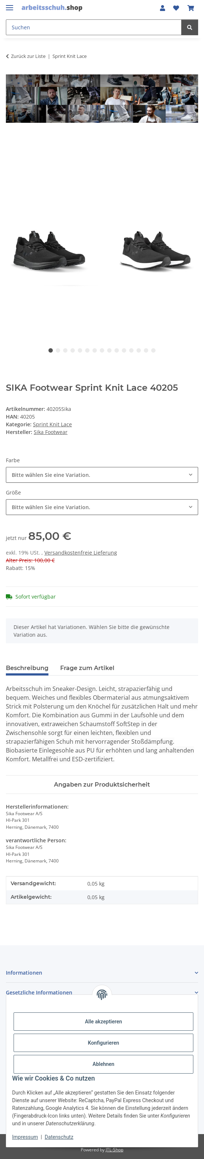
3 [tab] (65, 350)
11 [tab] (124, 350)
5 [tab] (80, 350)
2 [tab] (58, 350)
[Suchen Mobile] (94, 27)
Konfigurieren (103, 1043)
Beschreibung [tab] (27, 668)
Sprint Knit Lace (52, 424)
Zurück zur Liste (28, 56)
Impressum (25, 1137)
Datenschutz (59, 1137)
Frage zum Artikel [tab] (87, 668)
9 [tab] (109, 350)
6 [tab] (87, 350)
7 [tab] (94, 350)
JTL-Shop (114, 1150)
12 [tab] (131, 350)
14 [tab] (146, 350)
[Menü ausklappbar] (9, 4)
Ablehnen (103, 1064)
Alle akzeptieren (103, 1021)
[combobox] (102, 475)
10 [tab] (116, 350)
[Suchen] (189, 27)
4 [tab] (72, 350)
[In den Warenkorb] (12, 139)
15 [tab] (153, 350)
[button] (162, 8)
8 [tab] (102, 350)
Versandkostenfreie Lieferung (80, 552)
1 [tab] (50, 350)
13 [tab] (138, 350)
